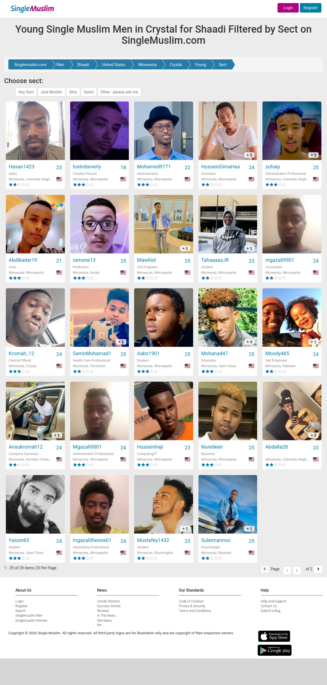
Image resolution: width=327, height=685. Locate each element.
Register (311, 8)
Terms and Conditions (195, 611)
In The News (106, 616)
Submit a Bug (270, 611)
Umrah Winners (108, 601)
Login (288, 8)
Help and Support (273, 601)
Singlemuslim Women (31, 621)
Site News (104, 621)
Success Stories (109, 606)
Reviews (103, 611)
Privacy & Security (192, 606)
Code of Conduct (191, 601)
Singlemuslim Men (28, 616)
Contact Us (269, 606)
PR (99, 625)
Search (20, 611)
